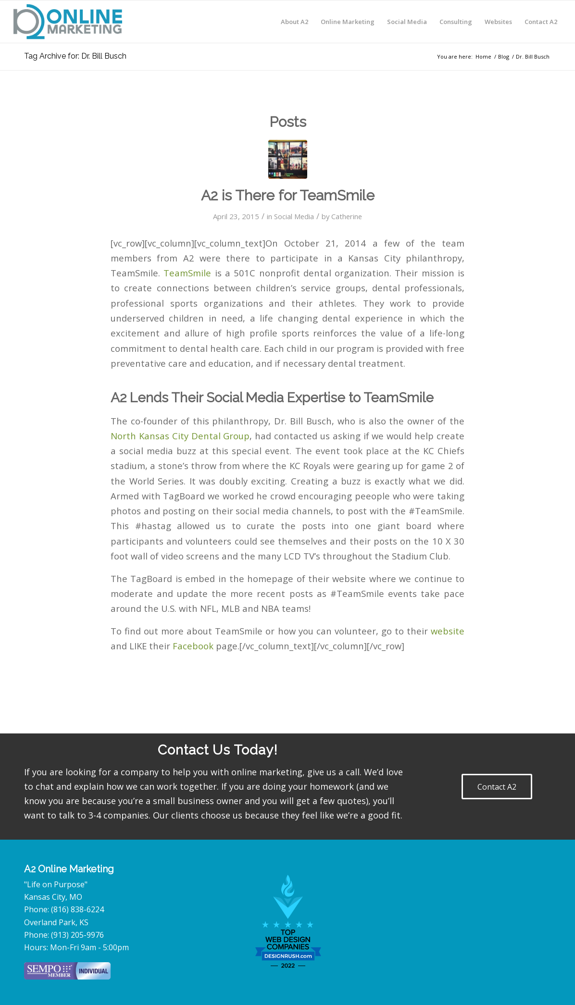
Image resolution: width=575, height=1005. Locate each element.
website (447, 631)
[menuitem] (294, 21)
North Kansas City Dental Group (180, 436)
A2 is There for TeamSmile (288, 195)
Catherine (346, 216)
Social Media (294, 216)
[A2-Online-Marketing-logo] (68, 21)
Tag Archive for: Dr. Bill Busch (75, 56)
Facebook (194, 646)
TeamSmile (188, 273)
